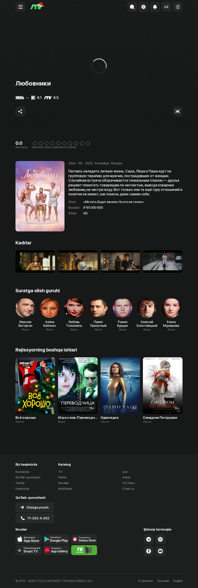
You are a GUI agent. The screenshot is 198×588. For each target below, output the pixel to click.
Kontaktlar (22, 472)
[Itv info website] (84, 550)
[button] (166, 7)
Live (125, 472)
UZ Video (128, 483)
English (178, 581)
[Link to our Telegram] (148, 539)
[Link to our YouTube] (160, 551)
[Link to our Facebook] (148, 551)
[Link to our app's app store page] (28, 539)
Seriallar (63, 483)
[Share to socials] (20, 111)
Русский (163, 581)
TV (60, 472)
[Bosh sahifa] (37, 7)
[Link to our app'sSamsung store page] (84, 539)
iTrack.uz (128, 489)
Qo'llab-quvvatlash (27, 477)
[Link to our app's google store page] (56, 539)
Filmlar (62, 477)
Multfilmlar (65, 489)
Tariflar (20, 483)
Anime (126, 477)
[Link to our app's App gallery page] (56, 550)
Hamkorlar (22, 489)
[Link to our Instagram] (160, 539)
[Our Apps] (28, 550)
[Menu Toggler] (20, 7)
